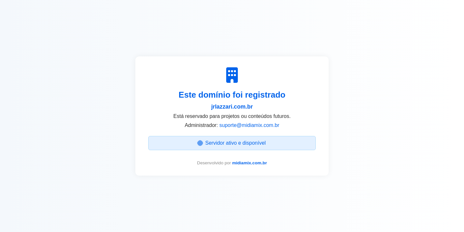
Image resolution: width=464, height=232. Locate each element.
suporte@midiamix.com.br (249, 125)
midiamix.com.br (249, 162)
